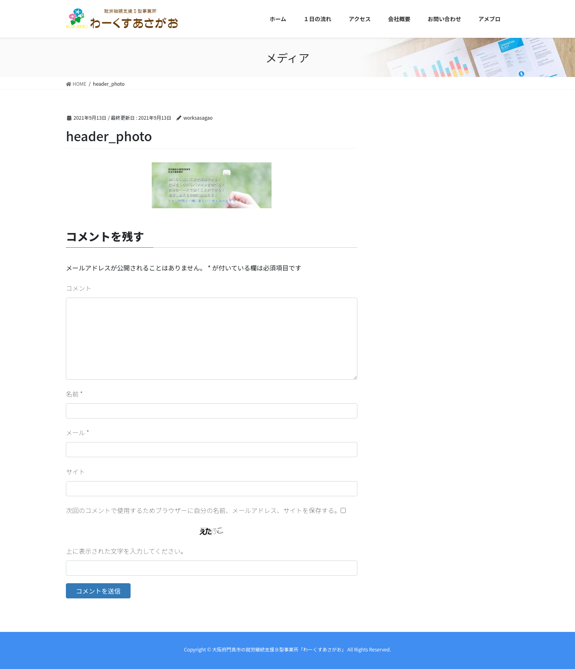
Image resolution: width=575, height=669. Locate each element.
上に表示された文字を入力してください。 (126, 551)
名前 (74, 394)
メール (77, 432)
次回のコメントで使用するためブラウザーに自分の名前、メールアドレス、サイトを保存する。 (203, 510)
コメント (78, 288)
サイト (75, 471)
